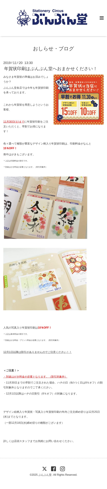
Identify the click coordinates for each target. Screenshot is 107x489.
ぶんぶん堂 (45, 474)
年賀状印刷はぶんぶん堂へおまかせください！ (50, 68)
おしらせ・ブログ (53, 48)
